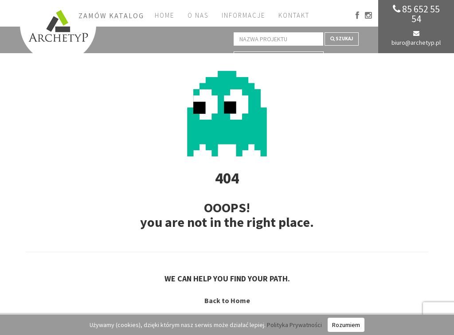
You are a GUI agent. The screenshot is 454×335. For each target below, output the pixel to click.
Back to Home (227, 300)
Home (164, 15)
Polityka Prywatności (294, 325)
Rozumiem (346, 325)
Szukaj (341, 38)
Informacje (243, 15)
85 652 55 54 (416, 14)
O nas (198, 15)
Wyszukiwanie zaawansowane (278, 58)
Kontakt (293, 15)
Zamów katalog (111, 15)
